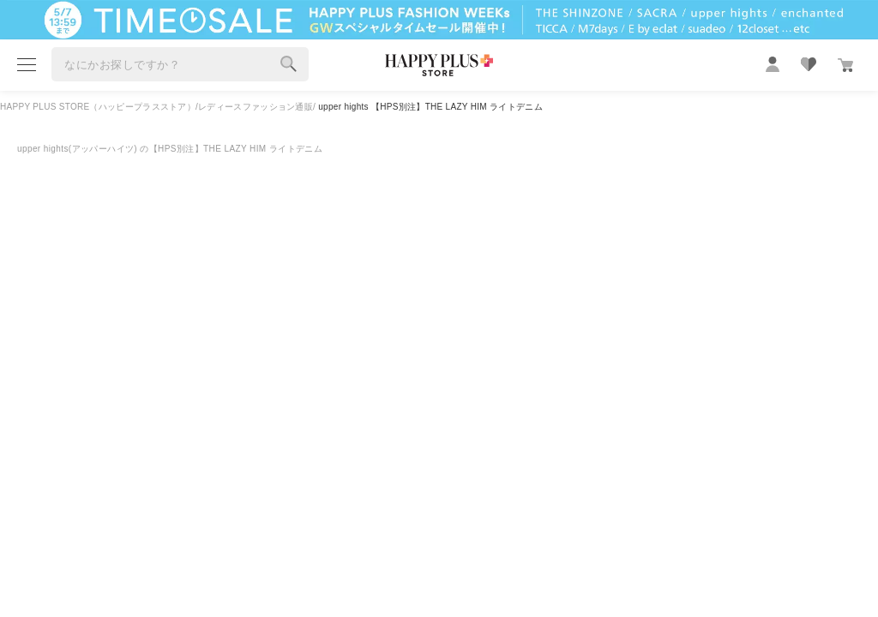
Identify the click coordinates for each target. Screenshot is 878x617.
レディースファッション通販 (255, 106)
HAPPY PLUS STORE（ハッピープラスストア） (97, 106)
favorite (808, 64)
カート (845, 65)
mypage (772, 64)
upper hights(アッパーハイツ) (78, 148)
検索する (289, 64)
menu (26, 64)
